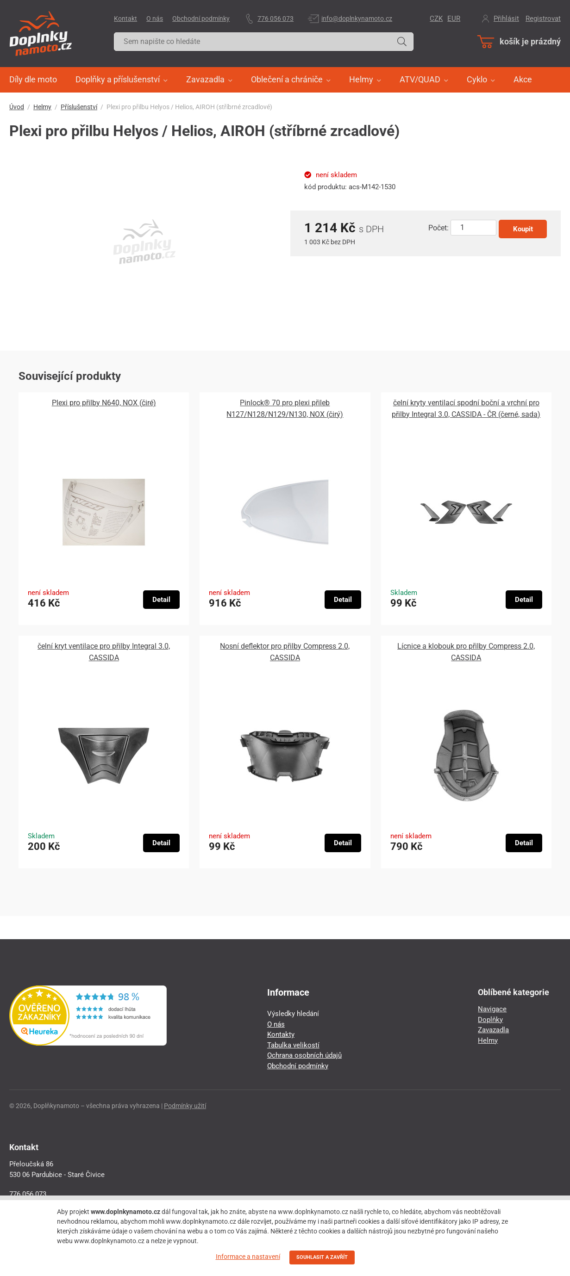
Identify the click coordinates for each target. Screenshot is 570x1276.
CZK (436, 18)
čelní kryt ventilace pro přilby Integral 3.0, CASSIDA (104, 652)
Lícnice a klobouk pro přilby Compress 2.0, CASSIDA (466, 652)
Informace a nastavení (248, 1256)
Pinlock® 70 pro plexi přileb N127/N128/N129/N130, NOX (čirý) (284, 408)
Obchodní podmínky (201, 18)
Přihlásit (506, 18)
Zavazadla (493, 1030)
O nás (154, 18)
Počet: (438, 227)
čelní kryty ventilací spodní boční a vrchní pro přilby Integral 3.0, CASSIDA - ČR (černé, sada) (466, 408)
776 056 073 (275, 18)
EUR (453, 18)
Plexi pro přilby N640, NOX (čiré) (104, 402)
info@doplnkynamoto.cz (356, 18)
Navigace (492, 1009)
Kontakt (125, 18)
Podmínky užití (185, 1105)
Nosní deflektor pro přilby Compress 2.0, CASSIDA (285, 652)
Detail (161, 599)
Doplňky (490, 1020)
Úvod (16, 107)
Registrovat (543, 18)
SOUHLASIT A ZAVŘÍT (322, 1257)
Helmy (42, 107)
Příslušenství (79, 107)
